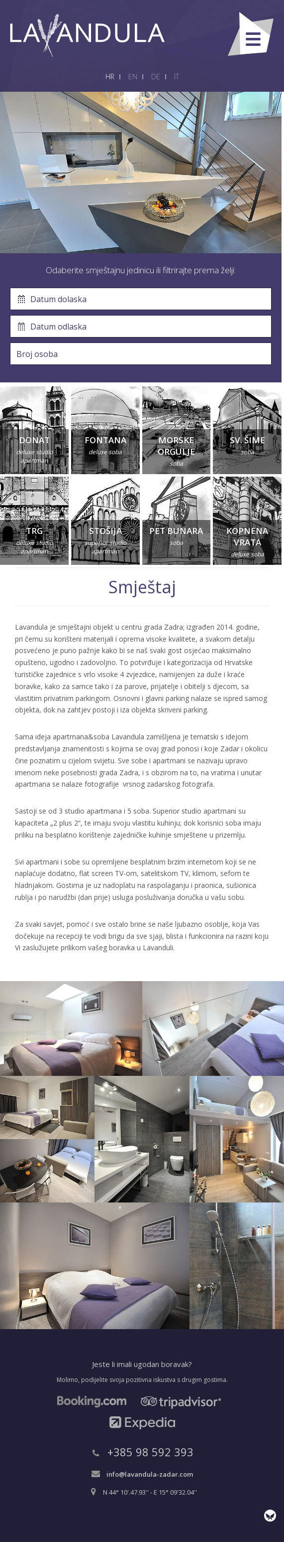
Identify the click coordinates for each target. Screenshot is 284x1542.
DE (155, 76)
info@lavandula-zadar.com (149, 1474)
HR (109, 76)
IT (176, 76)
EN (132, 76)
